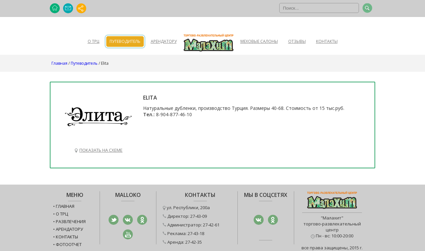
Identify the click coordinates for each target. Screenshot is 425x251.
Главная (59, 63)
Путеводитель (125, 41)
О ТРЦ (93, 41)
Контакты (327, 41)
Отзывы (297, 41)
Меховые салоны (259, 41)
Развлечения (71, 221)
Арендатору (164, 41)
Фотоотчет (69, 244)
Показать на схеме (101, 150)
